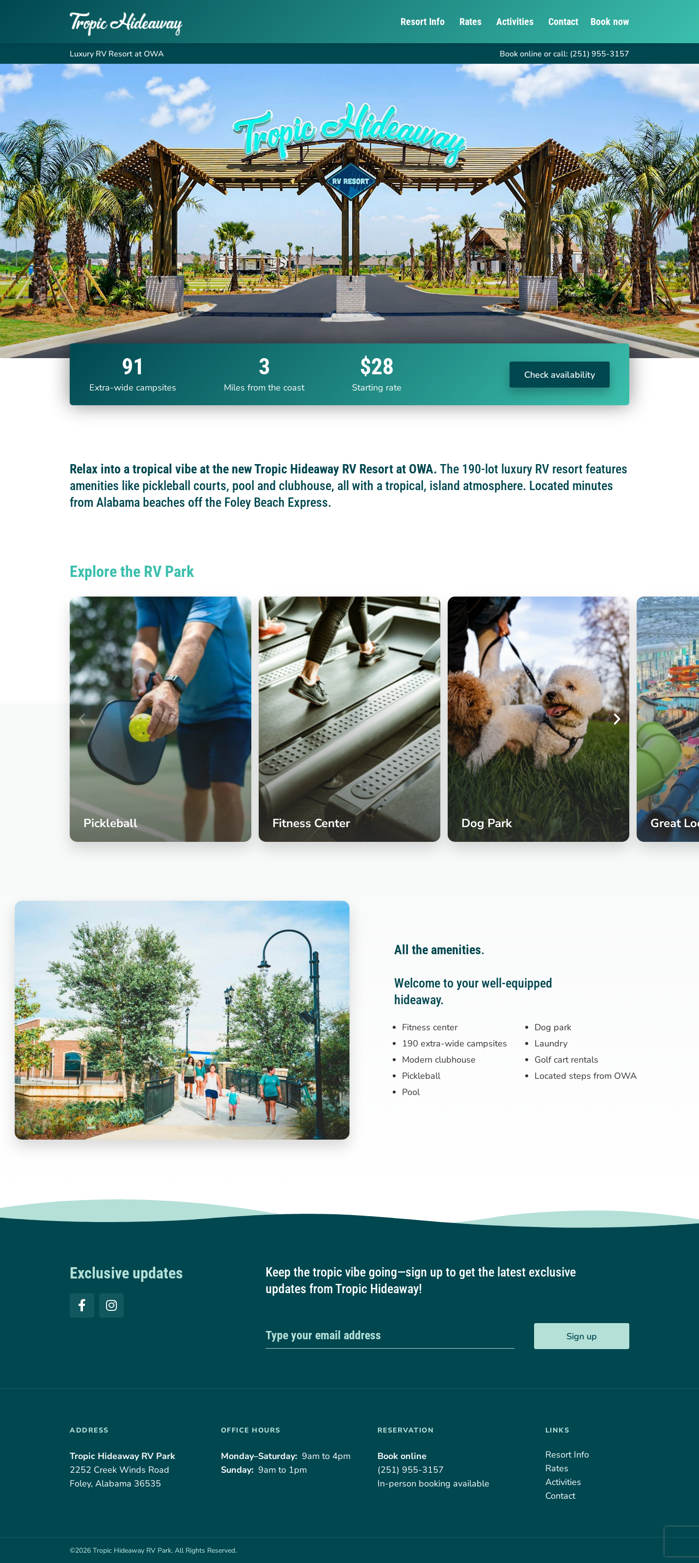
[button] (82, 719)
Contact (563, 21)
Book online (521, 54)
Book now (610, 21)
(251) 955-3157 (599, 54)
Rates (471, 21)
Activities (516, 21)
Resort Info (424, 21)
